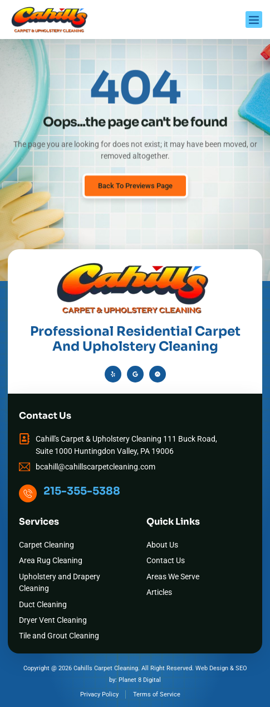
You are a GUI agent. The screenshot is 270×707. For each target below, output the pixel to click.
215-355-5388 (81, 491)
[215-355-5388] (28, 493)
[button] (254, 19)
